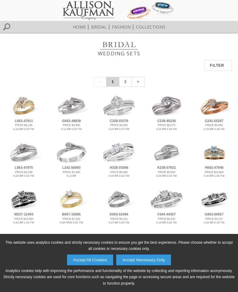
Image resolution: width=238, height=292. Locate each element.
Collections (150, 27)
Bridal (99, 27)
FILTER (217, 65)
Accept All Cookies (90, 260)
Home (79, 27)
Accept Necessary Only (143, 260)
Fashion (121, 27)
